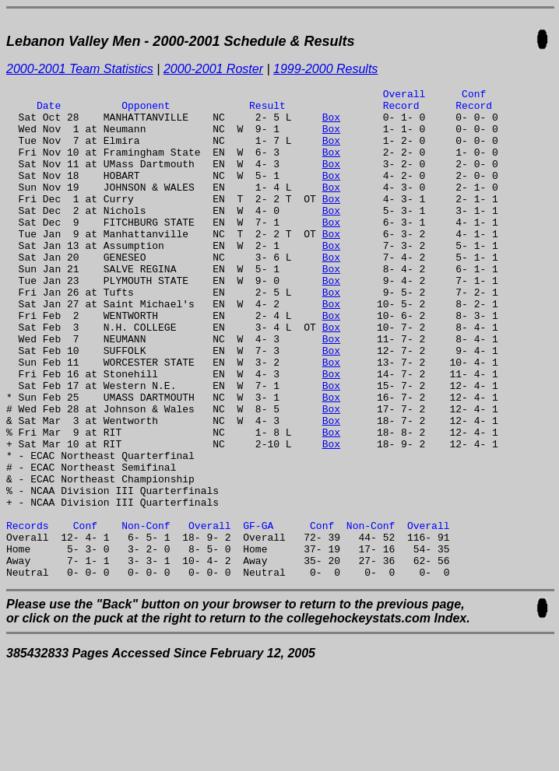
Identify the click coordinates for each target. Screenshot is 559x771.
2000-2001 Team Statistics (79, 68)
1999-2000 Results (325, 68)
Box (331, 124)
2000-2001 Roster (213, 68)
